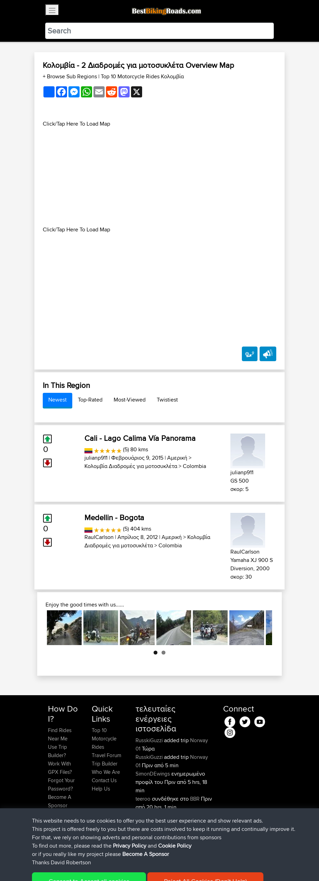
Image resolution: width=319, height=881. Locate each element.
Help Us (101, 788)
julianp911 (95, 458)
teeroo (144, 798)
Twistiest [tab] (167, 400)
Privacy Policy (141, 865)
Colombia (194, 466)
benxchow (148, 823)
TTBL (142, 815)
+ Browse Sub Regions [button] (70, 76)
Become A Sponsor (59, 801)
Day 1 (181, 815)
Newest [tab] (57, 400)
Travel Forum (106, 755)
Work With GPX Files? (60, 768)
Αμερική (177, 458)
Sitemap (113, 865)
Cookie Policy (175, 865)
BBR (194, 798)
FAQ (52, 813)
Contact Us (104, 780)
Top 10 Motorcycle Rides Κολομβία (142, 76)
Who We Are (106, 772)
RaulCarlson (99, 537)
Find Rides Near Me (60, 734)
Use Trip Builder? (57, 751)
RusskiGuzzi (150, 740)
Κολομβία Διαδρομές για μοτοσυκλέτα (130, 466)
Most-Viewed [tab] (130, 400)
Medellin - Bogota (114, 517)
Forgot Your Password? (61, 784)
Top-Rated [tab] (90, 400)
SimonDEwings (153, 773)
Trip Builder (104, 763)
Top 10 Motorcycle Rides (104, 739)
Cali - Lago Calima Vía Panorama (140, 438)
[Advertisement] (159, 176)
